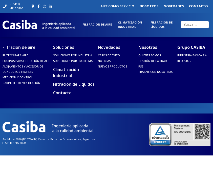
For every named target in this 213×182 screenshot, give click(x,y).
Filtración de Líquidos (74, 84)
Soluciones (63, 47)
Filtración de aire (19, 47)
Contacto (62, 93)
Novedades (109, 47)
